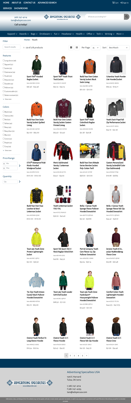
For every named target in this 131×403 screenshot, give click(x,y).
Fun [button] (55, 34)
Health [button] (79, 34)
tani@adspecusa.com (21, 20)
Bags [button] (33, 34)
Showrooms (21, 8)
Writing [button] (108, 34)
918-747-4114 (20, 17)
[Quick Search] (104, 17)
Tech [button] (98, 34)
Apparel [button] (11, 34)
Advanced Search (47, 3)
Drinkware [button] (45, 34)
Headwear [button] (67, 34)
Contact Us (29, 3)
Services (7, 8)
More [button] (119, 34)
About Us (16, 3)
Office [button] (89, 34)
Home (6, 3)
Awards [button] (23, 34)
